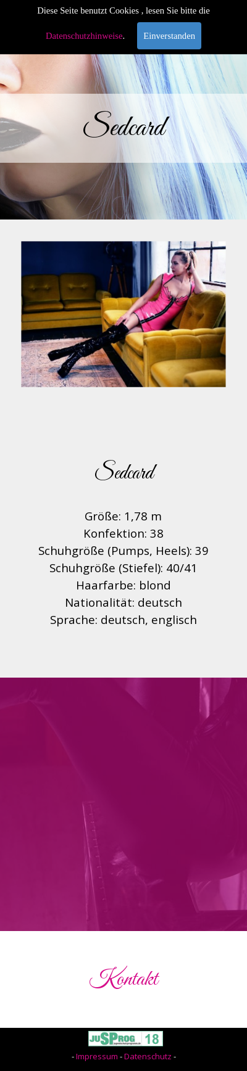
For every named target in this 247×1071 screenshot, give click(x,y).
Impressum (97, 1056)
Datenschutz (148, 1056)
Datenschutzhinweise (84, 36)
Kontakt (123, 979)
